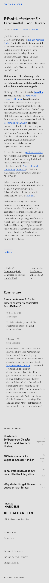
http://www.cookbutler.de (18, 365)
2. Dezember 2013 (13, 339)
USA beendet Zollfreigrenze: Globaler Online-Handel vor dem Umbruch (17, 441)
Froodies (38, 92)
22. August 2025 (42, 458)
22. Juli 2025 (43, 472)
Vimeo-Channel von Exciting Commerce (21, 167)
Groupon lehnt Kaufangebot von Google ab (37, 271)
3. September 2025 (40, 441)
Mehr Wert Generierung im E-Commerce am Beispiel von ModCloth (14, 273)
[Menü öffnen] (43, 4)
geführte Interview (33, 152)
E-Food (8, 251)
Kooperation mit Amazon (15, 122)
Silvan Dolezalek (13, 342)
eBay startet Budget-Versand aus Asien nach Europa (20, 485)
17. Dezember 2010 (13, 313)
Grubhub (29, 195)
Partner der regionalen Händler (20, 97)
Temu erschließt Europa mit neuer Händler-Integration (19, 472)
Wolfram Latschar (21, 29)
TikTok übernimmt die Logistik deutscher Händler (19, 458)
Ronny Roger (11, 316)
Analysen (34, 29)
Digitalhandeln (13, 4)
